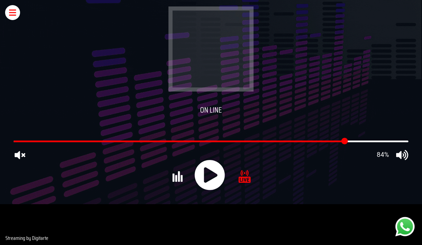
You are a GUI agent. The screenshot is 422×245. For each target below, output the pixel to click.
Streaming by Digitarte (26, 238)
